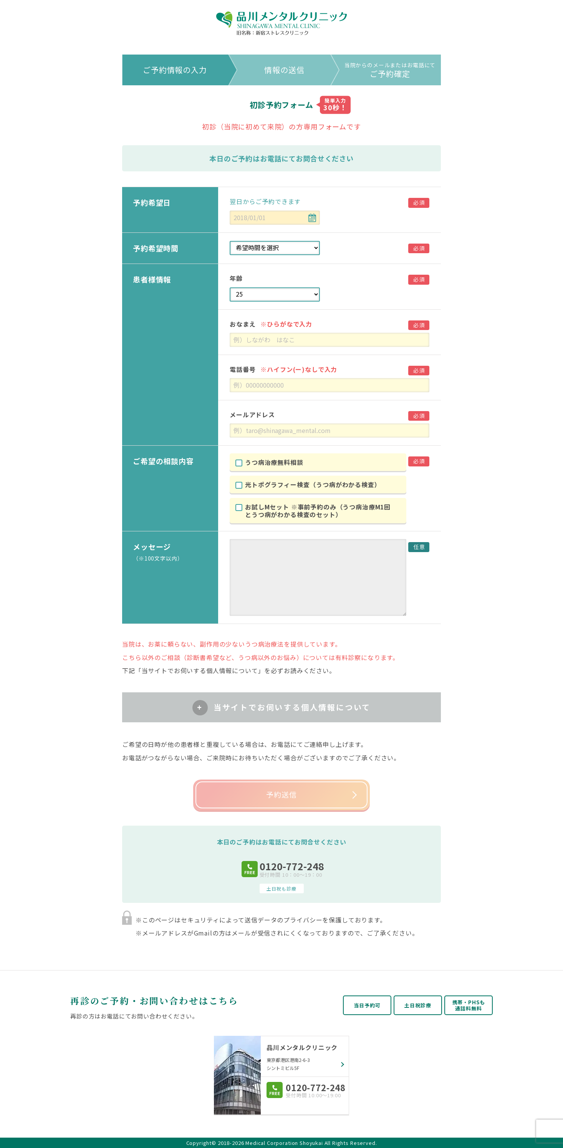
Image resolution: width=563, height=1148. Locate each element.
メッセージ (170, 551)
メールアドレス (252, 414)
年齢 (236, 278)
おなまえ (271, 323)
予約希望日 (152, 202)
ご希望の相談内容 (163, 461)
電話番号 (283, 369)
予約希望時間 (156, 248)
